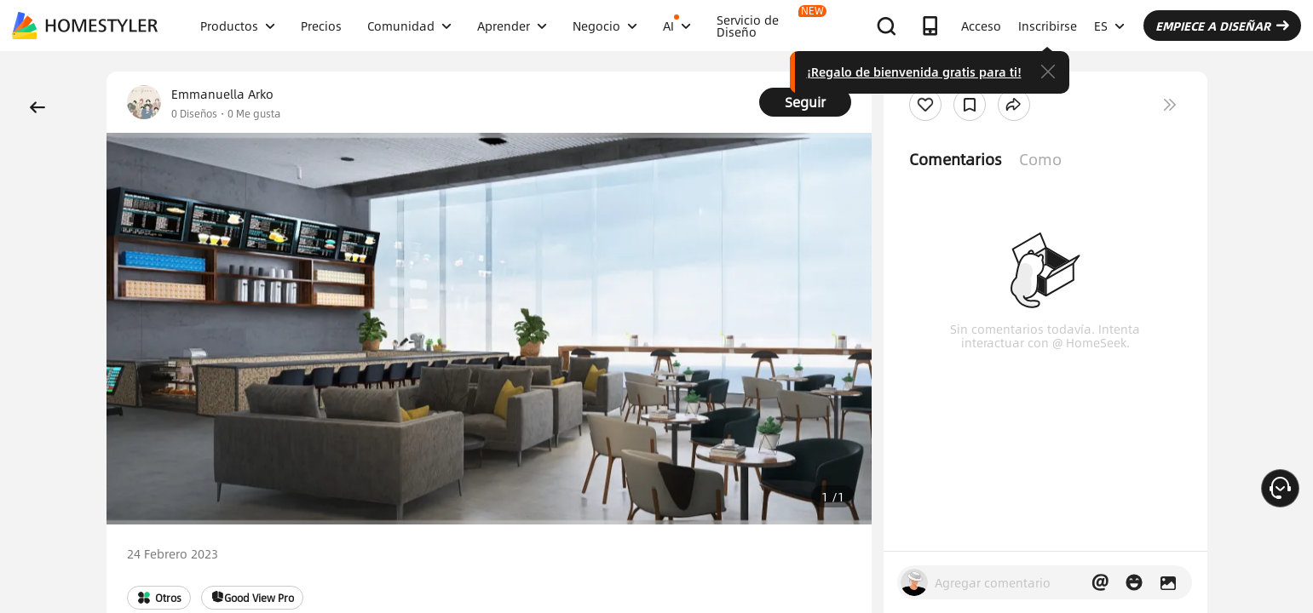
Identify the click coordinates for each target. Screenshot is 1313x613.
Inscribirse (1047, 25)
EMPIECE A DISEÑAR (1222, 25)
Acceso (981, 25)
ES (1109, 25)
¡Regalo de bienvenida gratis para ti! (914, 71)
